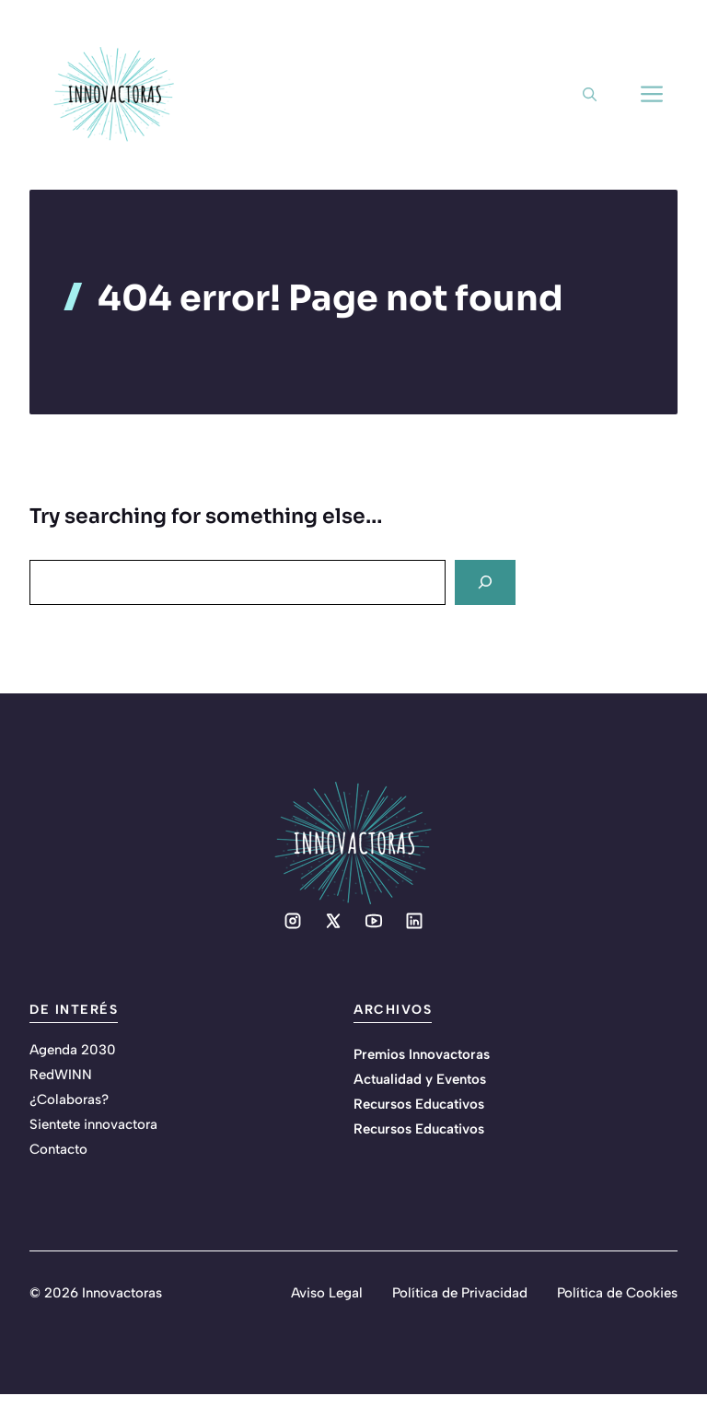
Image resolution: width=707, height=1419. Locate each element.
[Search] (485, 582)
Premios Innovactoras (422, 1054)
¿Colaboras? (69, 1099)
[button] (590, 94)
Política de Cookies (617, 1293)
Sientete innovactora (93, 1124)
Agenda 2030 (72, 1049)
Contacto (58, 1149)
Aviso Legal (327, 1293)
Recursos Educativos (419, 1104)
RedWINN (60, 1074)
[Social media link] (293, 921)
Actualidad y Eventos (420, 1079)
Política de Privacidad (459, 1293)
